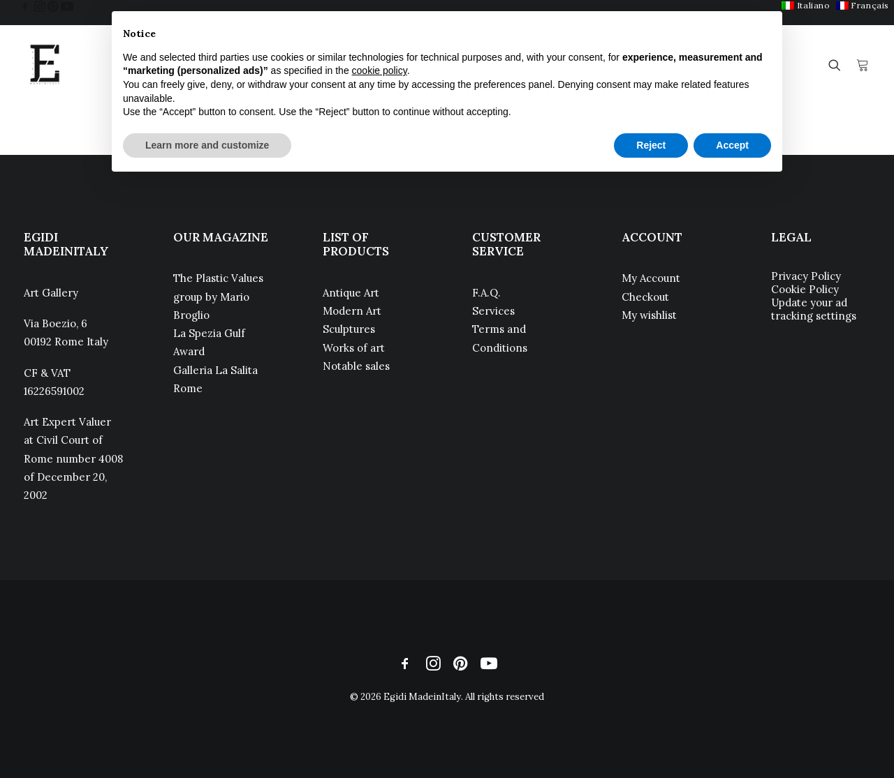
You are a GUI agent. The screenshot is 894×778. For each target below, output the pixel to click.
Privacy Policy (806, 276)
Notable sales (356, 366)
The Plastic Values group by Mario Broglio (218, 296)
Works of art (354, 347)
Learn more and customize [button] (207, 145)
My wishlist (649, 315)
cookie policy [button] (379, 70)
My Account (651, 278)
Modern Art (352, 310)
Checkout (645, 297)
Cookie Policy (805, 289)
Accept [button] (732, 145)
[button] (25, 6)
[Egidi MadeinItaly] (45, 65)
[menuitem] (805, 5)
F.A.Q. (486, 292)
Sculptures (349, 329)
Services (493, 310)
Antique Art (351, 292)
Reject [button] (651, 145)
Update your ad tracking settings (813, 309)
